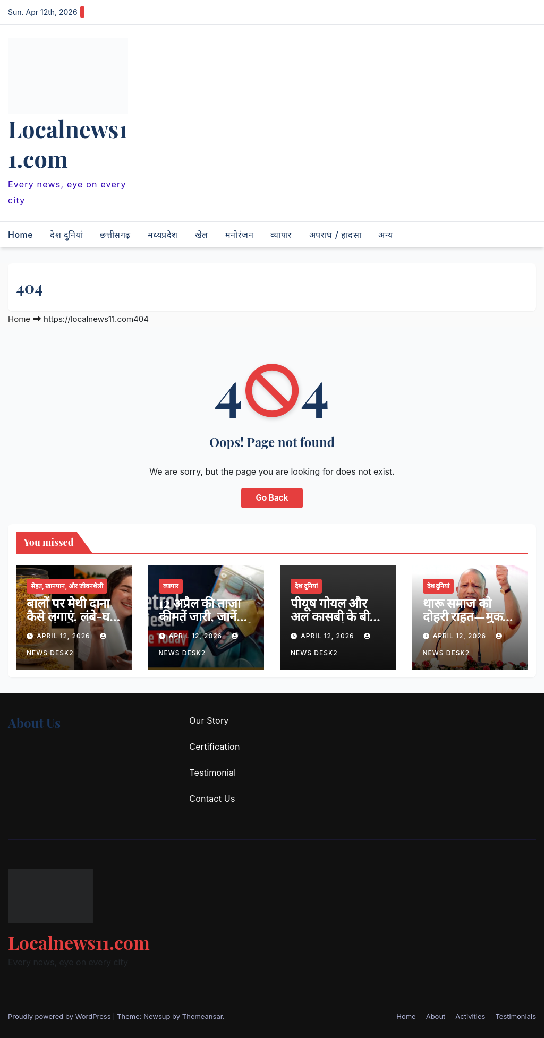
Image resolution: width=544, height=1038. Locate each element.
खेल (201, 234)
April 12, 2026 (64, 636)
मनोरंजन (239, 234)
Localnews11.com (68, 143)
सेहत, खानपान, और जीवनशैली (67, 586)
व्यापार (281, 234)
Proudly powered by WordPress (60, 1016)
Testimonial (212, 772)
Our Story (208, 720)
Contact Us (212, 798)
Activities (470, 1016)
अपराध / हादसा (335, 234)
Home (20, 234)
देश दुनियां (66, 234)
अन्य (385, 234)
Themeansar (202, 1016)
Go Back (272, 498)
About (436, 1016)
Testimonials (515, 1016)
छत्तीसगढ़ (115, 234)
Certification (214, 746)
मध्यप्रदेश (163, 234)
